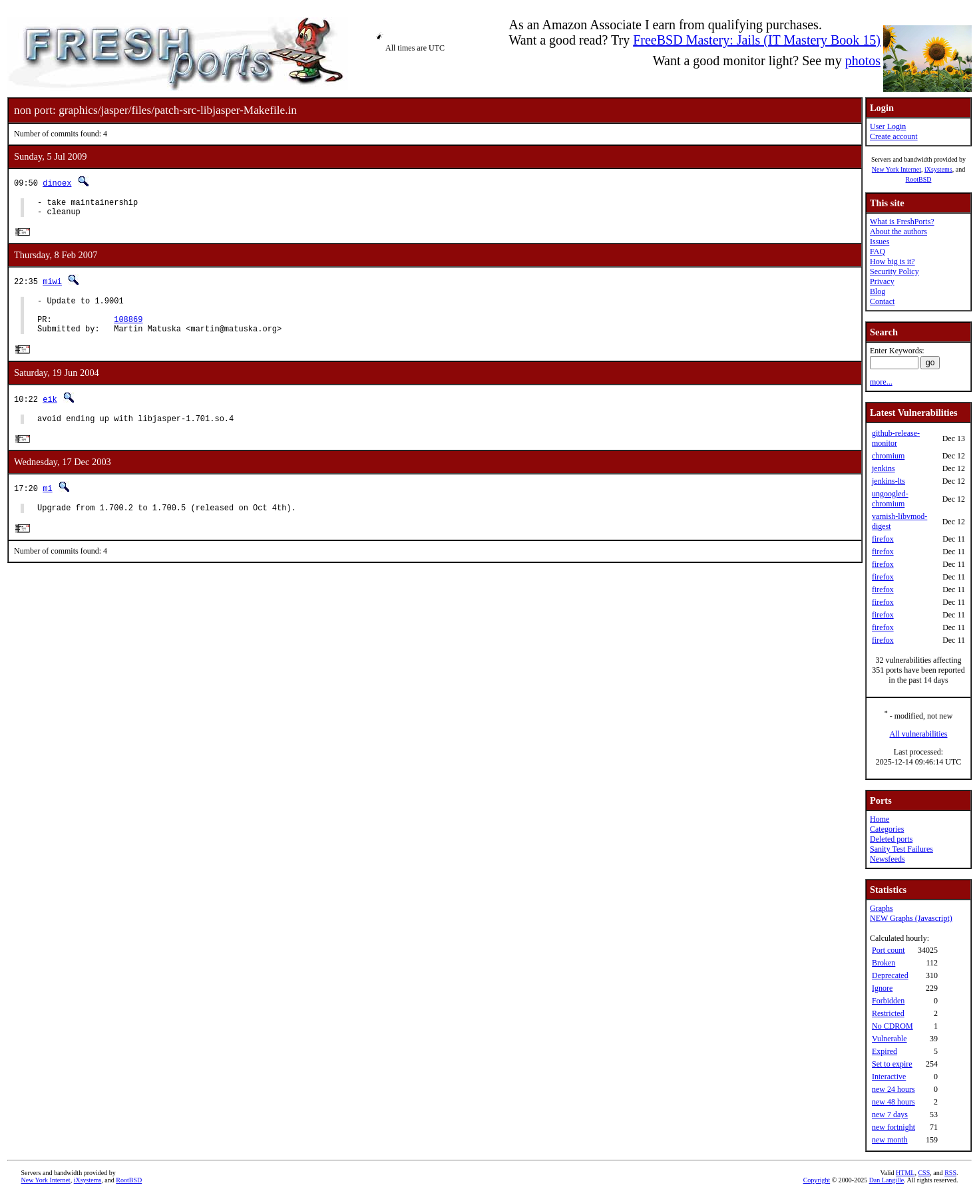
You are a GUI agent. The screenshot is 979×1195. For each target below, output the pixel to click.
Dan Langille (886, 1180)
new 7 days (890, 1114)
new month (890, 1139)
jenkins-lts (888, 481)
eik (50, 411)
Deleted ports (891, 839)
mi (47, 503)
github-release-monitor (896, 438)
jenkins (883, 468)
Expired (884, 1051)
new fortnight (893, 1127)
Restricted (888, 1013)
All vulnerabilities (919, 734)
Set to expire (892, 1064)
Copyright (817, 1180)
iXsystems (938, 169)
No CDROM (892, 1026)
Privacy (882, 281)
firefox (883, 539)
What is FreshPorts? (902, 221)
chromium (888, 455)
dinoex (57, 182)
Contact (882, 301)
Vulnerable (889, 1038)
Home (879, 819)
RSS (950, 1172)
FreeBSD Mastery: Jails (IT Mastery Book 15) (757, 40)
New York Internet (896, 169)
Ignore (882, 988)
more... (881, 382)
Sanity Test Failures (901, 849)
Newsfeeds (887, 859)
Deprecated (890, 975)
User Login (888, 126)
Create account (894, 136)
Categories (887, 829)
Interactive (889, 1076)
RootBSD (919, 179)
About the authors (898, 231)
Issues (879, 241)
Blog (877, 291)
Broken (883, 962)
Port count (888, 950)
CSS (924, 1172)
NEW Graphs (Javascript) (911, 918)
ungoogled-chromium (890, 498)
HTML (905, 1172)
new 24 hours (893, 1089)
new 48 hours (893, 1102)
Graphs (881, 908)
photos (863, 60)
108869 (128, 329)
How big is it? (892, 261)
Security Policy (894, 271)
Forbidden (888, 1000)
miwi (52, 285)
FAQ (877, 251)
